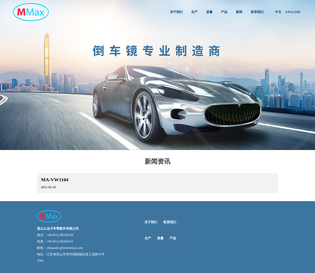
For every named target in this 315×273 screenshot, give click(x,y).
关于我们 (176, 12)
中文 (278, 12)
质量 (209, 12)
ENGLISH (292, 12)
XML (40, 260)
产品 (224, 12)
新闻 (239, 12)
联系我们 (257, 12)
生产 (194, 12)
